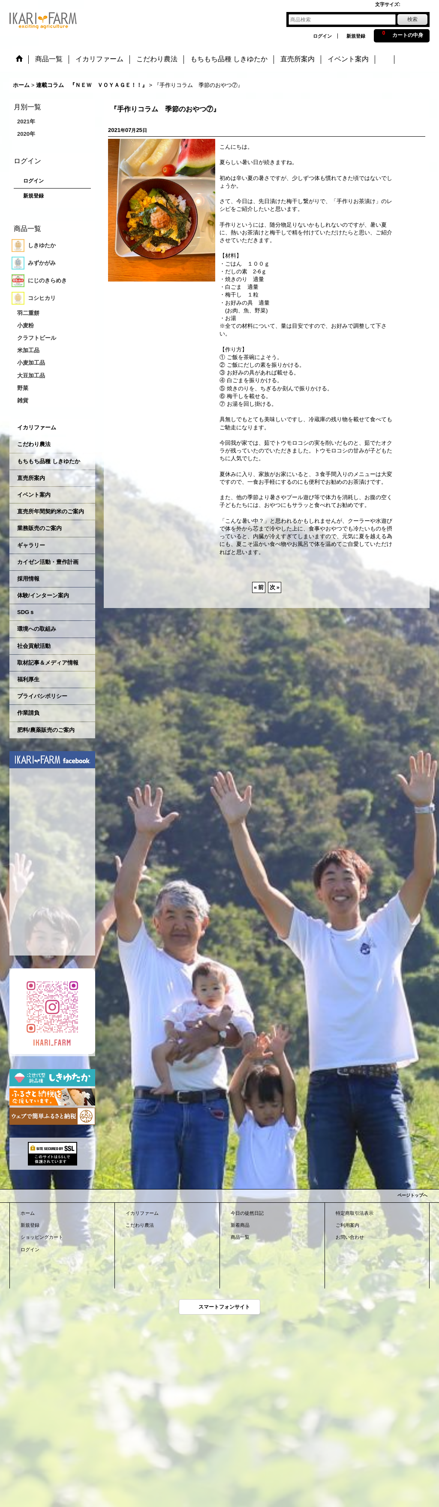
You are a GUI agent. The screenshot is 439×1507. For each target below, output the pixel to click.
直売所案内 (31, 478)
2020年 (26, 134)
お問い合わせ (350, 1237)
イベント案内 (34, 494)
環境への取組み (36, 629)
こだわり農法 (34, 444)
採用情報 (28, 578)
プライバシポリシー (42, 696)
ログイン (322, 36)
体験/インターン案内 (43, 595)
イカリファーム (36, 427)
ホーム (28, 1213)
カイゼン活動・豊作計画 (47, 562)
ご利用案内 (347, 1225)
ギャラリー (31, 545)
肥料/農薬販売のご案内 (46, 730)
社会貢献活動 (34, 646)
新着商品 (240, 1225)
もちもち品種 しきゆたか (48, 461)
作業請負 (28, 713)
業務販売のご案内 (39, 528)
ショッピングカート (42, 1237)
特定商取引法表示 (354, 1213)
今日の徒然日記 (247, 1213)
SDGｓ (26, 612)
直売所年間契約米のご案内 (50, 511)
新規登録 (355, 36)
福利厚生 (28, 679)
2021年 (26, 121)
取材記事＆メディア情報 (47, 662)
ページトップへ (412, 1195)
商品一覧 (240, 1237)
